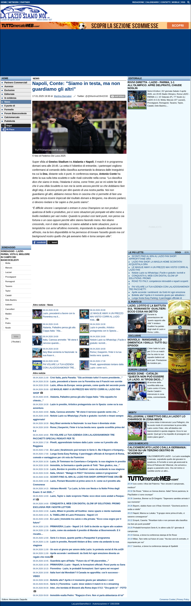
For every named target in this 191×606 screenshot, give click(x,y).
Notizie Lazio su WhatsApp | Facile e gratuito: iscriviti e (158, 273)
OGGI (178, 252)
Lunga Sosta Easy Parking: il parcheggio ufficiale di (157, 298)
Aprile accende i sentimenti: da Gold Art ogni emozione (158, 292)
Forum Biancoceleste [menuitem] (14, 113)
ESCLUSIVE (134, 335)
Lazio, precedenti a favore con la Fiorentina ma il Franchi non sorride (86, 381)
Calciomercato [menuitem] (11, 117)
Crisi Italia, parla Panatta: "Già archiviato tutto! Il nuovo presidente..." (86, 377)
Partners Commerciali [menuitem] (14, 82)
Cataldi (8, 295)
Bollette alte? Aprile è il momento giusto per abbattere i (158, 295)
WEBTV (132, 412)
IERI (187, 252)
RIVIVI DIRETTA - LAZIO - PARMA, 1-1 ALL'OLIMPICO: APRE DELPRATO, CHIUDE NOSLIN (155, 85)
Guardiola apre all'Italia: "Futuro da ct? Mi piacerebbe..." (79, 561)
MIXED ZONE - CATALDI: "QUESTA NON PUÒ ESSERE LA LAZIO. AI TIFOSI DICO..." (146, 376)
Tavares (8, 286)
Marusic (8, 268)
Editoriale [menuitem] (8, 94)
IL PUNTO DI (135, 302)
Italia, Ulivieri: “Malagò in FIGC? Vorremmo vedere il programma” (84, 473)
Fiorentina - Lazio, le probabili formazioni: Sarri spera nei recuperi (84, 568)
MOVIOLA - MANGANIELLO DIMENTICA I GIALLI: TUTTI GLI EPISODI (147, 342)
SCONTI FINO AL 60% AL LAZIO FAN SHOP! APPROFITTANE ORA (84, 477)
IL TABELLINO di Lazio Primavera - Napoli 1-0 (74, 515)
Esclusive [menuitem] (8, 90)
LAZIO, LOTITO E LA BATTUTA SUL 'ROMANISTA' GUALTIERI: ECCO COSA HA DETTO (147, 308)
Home (5, 78)
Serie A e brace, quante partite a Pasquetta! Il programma (80, 538)
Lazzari (8, 272)
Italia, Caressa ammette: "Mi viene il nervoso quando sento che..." (84, 412)
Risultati (15, 342)
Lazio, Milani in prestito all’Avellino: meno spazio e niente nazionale (86, 511)
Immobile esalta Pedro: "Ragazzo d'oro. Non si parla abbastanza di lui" (87, 595)
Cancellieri (9, 309)
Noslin (8, 328)
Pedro (8, 323)
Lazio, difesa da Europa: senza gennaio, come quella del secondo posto (87, 385)
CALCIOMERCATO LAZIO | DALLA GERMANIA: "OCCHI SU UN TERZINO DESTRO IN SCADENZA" (157, 450)
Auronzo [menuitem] (7, 86)
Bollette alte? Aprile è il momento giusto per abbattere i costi (82, 580)
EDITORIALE (135, 78)
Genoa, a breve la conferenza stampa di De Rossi (155, 535)
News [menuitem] (6, 102)
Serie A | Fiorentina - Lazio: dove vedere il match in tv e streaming (84, 584)
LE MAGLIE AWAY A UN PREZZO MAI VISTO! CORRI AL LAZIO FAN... (106, 316)
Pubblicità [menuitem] (8, 121)
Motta (7, 263)
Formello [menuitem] (8, 109)
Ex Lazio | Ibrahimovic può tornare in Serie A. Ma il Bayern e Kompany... (87, 450)
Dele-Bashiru (11, 300)
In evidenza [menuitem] (9, 98)
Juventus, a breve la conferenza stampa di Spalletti (155, 546)
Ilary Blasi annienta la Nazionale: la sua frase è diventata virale (82, 423)
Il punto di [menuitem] (8, 105)
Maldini (8, 314)
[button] (16, 336)
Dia (6, 318)
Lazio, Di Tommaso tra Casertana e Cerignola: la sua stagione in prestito (88, 461)
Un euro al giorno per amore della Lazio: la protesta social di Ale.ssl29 (87, 549)
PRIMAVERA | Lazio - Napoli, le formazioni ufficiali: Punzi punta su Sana (87, 564)
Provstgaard (10, 277)
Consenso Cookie (167, 599)
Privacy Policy (183, 599)
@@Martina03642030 (96, 96)
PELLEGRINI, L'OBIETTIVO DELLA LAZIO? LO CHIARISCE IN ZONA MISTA (156, 418)
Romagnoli (10, 281)
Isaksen (8, 304)
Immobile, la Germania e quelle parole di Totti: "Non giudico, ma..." (85, 465)
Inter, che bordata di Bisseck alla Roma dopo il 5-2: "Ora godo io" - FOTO (88, 588)
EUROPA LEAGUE (137, 369)
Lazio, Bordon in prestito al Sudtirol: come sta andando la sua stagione (87, 469)
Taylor (8, 291)
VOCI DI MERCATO (138, 443)
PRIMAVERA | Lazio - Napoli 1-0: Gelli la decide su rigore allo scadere (86, 526)
